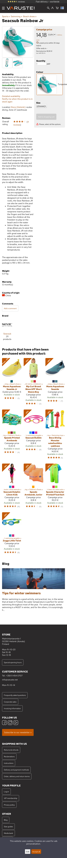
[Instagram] (10, 723)
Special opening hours (13, 662)
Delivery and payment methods (16, 769)
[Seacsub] (7, 331)
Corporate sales (10, 702)
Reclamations (9, 756)
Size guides (8, 826)
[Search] (48, 8)
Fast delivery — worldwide (47, 1)
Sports (6, 16)
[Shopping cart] (57, 8)
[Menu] (3, 8)
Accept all (36, 851)
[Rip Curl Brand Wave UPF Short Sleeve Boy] (33, 382)
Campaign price (44, 29)
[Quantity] (41, 63)
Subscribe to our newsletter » (18, 732)
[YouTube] (15, 723)
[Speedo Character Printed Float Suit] (55, 487)
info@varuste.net (10, 679)
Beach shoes (29, 16)
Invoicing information (12, 708)
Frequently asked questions (15, 695)
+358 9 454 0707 (14, 675)
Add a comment (10, 308)
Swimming (16, 16)
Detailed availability (11, 96)
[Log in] (52, 8)
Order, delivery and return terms (17, 776)
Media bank (8, 833)
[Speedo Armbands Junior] (33, 487)
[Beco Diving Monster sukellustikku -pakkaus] (55, 436)
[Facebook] (4, 723)
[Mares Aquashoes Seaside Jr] (12, 382)
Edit (27, 851)
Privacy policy (9, 805)
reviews (16, 1)
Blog (6, 820)
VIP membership (10, 798)
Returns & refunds (11, 750)
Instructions (8, 763)
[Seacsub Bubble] (33, 436)
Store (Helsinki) (18, 107)
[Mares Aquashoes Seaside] (55, 382)
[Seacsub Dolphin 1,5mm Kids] (12, 487)
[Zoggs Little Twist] (12, 534)
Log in (6, 791)
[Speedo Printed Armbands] (12, 436)
